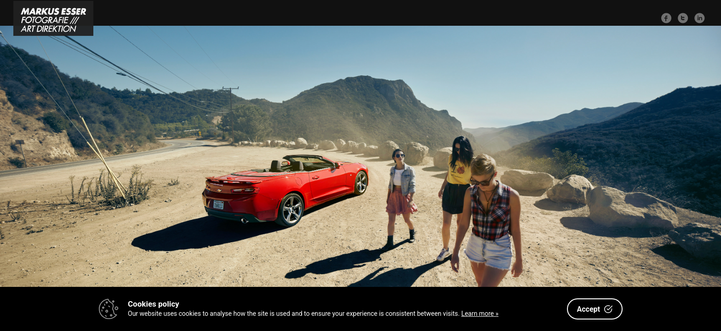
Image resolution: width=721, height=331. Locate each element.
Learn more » (479, 313)
